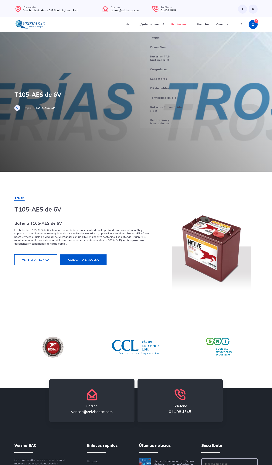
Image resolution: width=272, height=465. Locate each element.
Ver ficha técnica (35, 259)
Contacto (223, 24)
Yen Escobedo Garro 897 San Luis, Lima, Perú (50, 10)
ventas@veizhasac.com (125, 10)
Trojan (27, 108)
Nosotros (92, 461)
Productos (180, 24)
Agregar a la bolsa (83, 259)
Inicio (128, 24)
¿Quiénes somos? (152, 24)
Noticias (203, 24)
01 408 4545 (168, 10)
